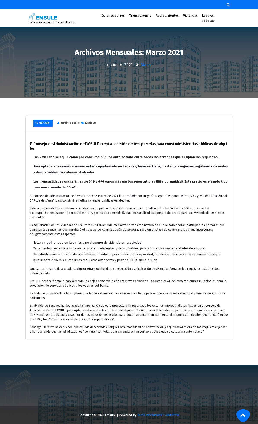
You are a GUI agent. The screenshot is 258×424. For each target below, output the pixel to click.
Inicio (111, 64)
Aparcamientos (167, 15)
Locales (208, 15)
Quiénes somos (113, 15)
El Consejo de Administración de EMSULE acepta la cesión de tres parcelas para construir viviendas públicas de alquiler (129, 146)
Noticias (207, 20)
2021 (128, 64)
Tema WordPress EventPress (158, 415)
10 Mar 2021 (42, 122)
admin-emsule (69, 122)
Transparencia (140, 15)
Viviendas (190, 15)
